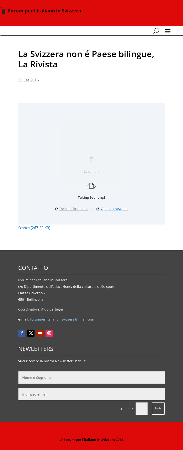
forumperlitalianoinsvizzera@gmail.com (62, 319)
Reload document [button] (71, 208)
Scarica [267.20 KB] (34, 227)
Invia (158, 408)
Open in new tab (112, 208)
